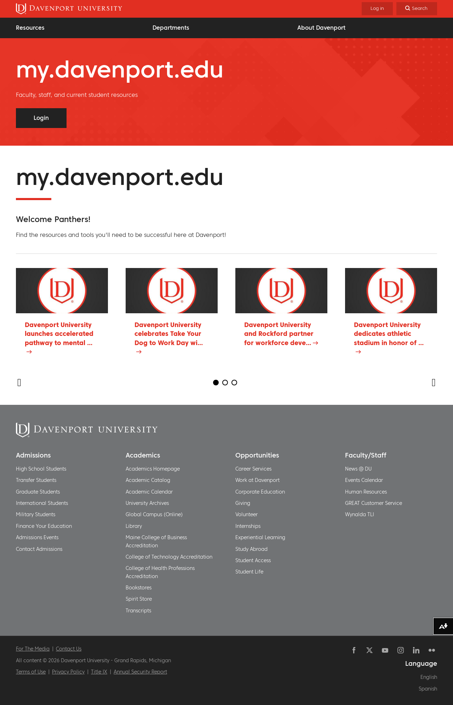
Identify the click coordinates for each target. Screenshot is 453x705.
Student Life (249, 572)
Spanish (428, 689)
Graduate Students (38, 492)
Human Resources (366, 492)
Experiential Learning (260, 537)
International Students (42, 503)
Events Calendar (364, 480)
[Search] (416, 8)
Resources (30, 27)
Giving (242, 503)
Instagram (400, 650)
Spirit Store (139, 599)
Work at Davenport (257, 480)
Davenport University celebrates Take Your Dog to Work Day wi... (168, 333)
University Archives (147, 503)
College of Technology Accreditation (169, 557)
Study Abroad (251, 549)
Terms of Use (31, 672)
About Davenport (321, 27)
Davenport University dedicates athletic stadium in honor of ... (389, 333)
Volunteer (246, 514)
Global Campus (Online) (154, 514)
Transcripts (138, 610)
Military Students (35, 514)
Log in (377, 8)
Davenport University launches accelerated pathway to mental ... (59, 333)
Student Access (253, 560)
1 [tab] (216, 382)
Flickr (431, 650)
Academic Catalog (148, 480)
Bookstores (138, 587)
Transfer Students (36, 480)
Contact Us (68, 649)
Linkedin (416, 650)
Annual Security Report (140, 672)
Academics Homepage (153, 469)
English (428, 677)
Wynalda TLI (359, 514)
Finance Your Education (44, 526)
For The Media (33, 649)
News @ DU (358, 469)
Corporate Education (260, 492)
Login (41, 117)
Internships (247, 526)
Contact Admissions (39, 549)
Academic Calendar (149, 492)
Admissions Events (37, 537)
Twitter (369, 650)
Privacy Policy (68, 672)
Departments (171, 27)
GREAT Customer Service (373, 503)
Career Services (253, 469)
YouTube (385, 650)
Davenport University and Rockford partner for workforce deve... (279, 333)
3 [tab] (234, 382)
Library (134, 526)
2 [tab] (225, 382)
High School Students (41, 469)
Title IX (99, 672)
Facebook (354, 650)
